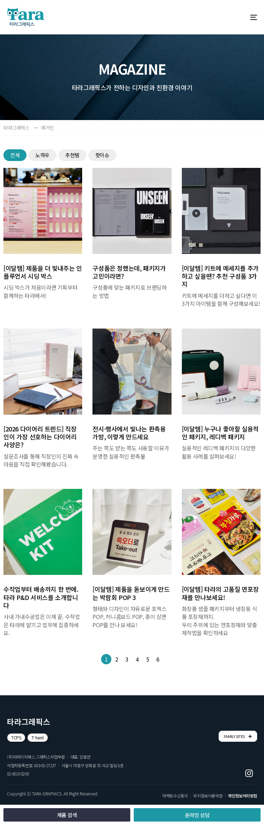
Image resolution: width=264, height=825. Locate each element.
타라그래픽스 (16, 127)
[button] (16, 737)
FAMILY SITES (238, 736)
